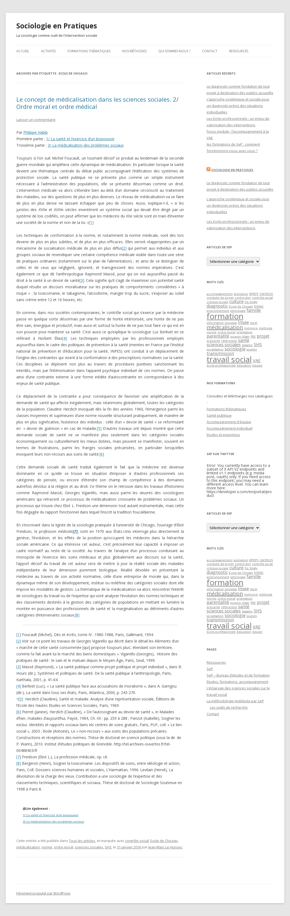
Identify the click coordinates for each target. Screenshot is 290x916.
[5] (99, 428)
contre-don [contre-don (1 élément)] (243, 298)
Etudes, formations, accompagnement (237, 681)
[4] (64, 338)
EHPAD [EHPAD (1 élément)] (258, 306)
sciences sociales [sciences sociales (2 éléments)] (224, 345)
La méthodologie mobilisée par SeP (235, 701)
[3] (82, 280)
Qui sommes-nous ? (174, 51)
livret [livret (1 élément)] (253, 323)
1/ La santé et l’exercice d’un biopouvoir (80, 138)
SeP (210, 668)
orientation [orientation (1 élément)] (244, 332)
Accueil (22, 51)
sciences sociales (89, 847)
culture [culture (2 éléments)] (236, 301)
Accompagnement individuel (229, 428)
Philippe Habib (35, 132)
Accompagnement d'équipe (229, 421)
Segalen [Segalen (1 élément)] (247, 345)
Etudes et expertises (223, 434)
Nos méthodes (134, 51)
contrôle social (137, 840)
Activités (48, 51)
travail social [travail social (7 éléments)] (229, 359)
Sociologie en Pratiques (56, 26)
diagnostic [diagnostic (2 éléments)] (217, 306)
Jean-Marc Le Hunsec (165, 847)
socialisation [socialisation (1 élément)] (215, 349)
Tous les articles (82, 840)
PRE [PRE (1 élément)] (253, 336)
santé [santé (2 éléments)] (243, 340)
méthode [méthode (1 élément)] (265, 328)
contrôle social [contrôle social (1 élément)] (262, 298)
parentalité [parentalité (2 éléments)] (218, 336)
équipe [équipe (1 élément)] (257, 365)
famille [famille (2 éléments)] (254, 310)
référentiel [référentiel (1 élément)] (229, 341)
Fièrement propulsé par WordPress (43, 893)
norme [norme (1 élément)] (212, 332)
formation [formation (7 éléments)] (225, 316)
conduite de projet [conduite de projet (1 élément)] (220, 298)
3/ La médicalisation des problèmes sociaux (86, 145)
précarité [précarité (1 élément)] (213, 341)
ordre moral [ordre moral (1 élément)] (226, 332)
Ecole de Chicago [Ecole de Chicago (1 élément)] (241, 306)
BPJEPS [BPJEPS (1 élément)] (253, 294)
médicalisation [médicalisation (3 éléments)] (225, 327)
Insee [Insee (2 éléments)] (243, 322)
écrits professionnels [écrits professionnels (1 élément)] (221, 365)
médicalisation (28, 847)
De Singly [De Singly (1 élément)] (251, 302)
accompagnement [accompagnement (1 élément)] (220, 294)
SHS (108, 847)
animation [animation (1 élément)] (241, 294)
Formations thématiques (89, 51)
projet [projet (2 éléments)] (263, 336)
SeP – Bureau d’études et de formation (238, 675)
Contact (209, 51)
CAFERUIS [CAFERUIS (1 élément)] (266, 294)
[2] (124, 248)
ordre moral (63, 847)
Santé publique (219, 415)
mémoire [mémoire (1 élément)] (251, 328)
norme (47, 847)
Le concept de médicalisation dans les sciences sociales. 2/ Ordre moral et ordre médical (97, 102)
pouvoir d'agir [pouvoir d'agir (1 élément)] (240, 336)
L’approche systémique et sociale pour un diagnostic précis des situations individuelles (238, 106)
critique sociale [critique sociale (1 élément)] (217, 302)
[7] (18, 756)
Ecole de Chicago (164, 840)
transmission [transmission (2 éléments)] (220, 353)
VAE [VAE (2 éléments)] (257, 361)
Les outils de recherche (229, 707)
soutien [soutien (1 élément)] (252, 349)
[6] (101, 454)
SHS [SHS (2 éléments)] (258, 345)
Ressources (238, 51)
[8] (77, 615)
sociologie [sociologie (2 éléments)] (235, 349)
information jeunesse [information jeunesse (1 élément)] (222, 323)
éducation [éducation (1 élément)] (244, 365)
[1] (91, 222)
